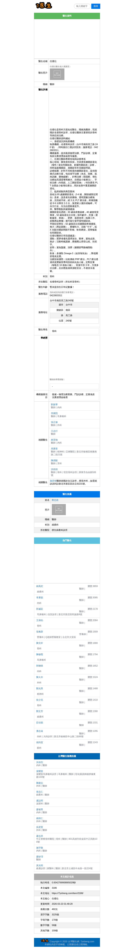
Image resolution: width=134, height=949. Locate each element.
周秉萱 (54, 448)
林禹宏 (39, 586)
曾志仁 (39, 792)
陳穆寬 (39, 654)
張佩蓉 (39, 631)
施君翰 (53, 481)
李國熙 (54, 413)
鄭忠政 (55, 500)
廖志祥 (39, 836)
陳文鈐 (39, 643)
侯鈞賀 (39, 742)
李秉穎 (39, 597)
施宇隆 (39, 848)
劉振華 (54, 404)
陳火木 (39, 677)
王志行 (54, 431)
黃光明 (39, 865)
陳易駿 (54, 460)
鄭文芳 (39, 711)
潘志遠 (39, 731)
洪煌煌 (54, 469)
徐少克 (39, 700)
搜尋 (96, 6)
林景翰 (54, 440)
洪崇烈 (39, 762)
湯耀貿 (39, 771)
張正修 (54, 422)
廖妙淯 (39, 856)
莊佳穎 (39, 722)
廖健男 (39, 809)
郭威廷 (39, 609)
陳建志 (39, 783)
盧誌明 (39, 800)
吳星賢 (39, 827)
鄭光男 (39, 688)
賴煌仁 (39, 818)
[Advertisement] (67, 39)
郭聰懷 (39, 666)
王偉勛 (39, 620)
